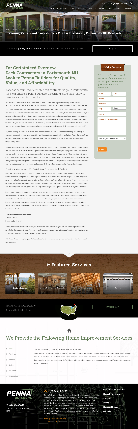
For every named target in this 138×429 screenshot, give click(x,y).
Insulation (10, 371)
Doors (9, 348)
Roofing (10, 359)
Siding (9, 365)
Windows (10, 354)
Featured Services (71, 265)
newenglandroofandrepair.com (55, 419)
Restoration (11, 376)
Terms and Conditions (52, 421)
